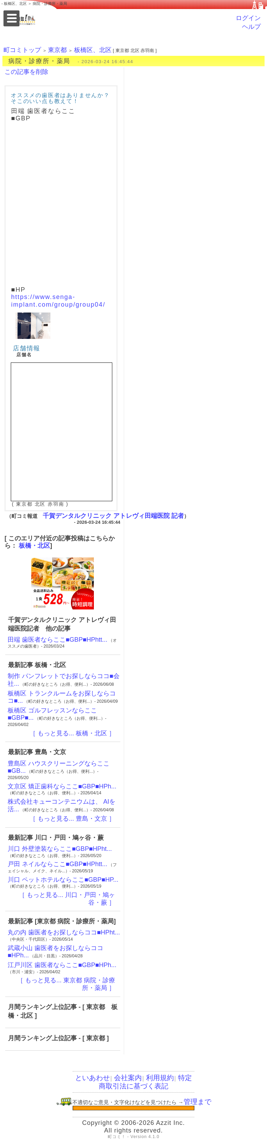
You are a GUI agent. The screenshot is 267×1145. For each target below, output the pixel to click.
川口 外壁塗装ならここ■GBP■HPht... (60, 848)
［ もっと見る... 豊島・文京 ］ (72, 818)
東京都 (57, 49)
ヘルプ (251, 26)
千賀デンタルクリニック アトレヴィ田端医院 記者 (113, 515)
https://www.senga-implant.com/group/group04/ (58, 300)
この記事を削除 (26, 71)
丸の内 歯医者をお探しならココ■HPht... (64, 932)
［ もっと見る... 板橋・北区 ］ (72, 733)
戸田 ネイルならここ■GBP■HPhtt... (57, 864)
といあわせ (92, 1078)
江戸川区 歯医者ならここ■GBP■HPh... (62, 965)
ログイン (248, 18)
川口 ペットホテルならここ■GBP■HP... (63, 879)
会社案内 (128, 1078)
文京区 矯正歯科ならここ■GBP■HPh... (62, 786)
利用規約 (160, 1078)
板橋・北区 (34, 545)
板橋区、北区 (93, 49)
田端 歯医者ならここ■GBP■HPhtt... (57, 639)
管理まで (197, 1101)
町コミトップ (22, 49)
